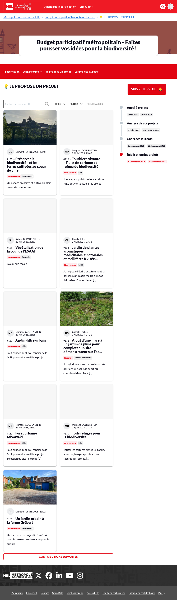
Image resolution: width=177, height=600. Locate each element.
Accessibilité (86, 593)
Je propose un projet (58, 71)
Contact (38, 593)
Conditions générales (162, 593)
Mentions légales (68, 593)
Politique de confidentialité (135, 593)
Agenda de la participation (60, 6)
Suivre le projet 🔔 (146, 89)
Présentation (11, 71)
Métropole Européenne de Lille (21, 17)
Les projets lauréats (86, 71)
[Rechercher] (163, 6)
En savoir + (86, 6)
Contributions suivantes (58, 556)
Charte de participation (107, 593)
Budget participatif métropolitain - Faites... (70, 17)
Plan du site (10, 593)
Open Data (50, 593)
